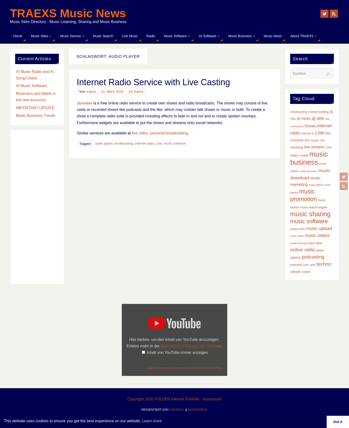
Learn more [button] (152, 421)
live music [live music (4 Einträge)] (312, 140)
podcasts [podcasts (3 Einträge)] (296, 264)
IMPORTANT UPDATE (35, 108)
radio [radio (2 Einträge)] (313, 264)
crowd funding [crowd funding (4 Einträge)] (318, 112)
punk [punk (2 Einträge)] (306, 264)
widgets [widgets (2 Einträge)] (306, 271)
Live (159, 143)
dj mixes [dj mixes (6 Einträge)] (304, 118)
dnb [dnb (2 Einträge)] (327, 118)
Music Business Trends (35, 116)
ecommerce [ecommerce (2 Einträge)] (297, 126)
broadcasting (124, 143)
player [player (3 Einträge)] (320, 250)
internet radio (144, 143)
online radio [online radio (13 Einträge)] (302, 249)
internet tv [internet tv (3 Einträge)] (307, 133)
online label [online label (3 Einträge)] (314, 243)
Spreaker (84, 103)
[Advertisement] (37, 207)
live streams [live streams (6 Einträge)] (314, 147)
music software (174, 143)
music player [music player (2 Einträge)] (316, 184)
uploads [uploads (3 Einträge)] (295, 271)
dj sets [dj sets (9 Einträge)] (318, 118)
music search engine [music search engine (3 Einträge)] (313, 207)
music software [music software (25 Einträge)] (309, 221)
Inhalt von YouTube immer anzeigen (177, 352)
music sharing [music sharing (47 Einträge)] (310, 214)
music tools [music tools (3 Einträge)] (297, 229)
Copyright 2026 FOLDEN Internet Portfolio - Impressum (174, 399)
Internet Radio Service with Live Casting (153, 82)
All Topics (136, 91)
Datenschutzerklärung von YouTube (191, 346)
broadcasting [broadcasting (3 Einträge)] (298, 112)
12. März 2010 (112, 91)
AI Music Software (31, 86)
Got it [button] (338, 422)
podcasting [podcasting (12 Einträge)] (313, 256)
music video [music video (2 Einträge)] (297, 236)
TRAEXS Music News (68, 13)
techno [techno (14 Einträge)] (324, 264)
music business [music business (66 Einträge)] (309, 158)
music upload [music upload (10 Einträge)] (319, 228)
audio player (104, 143)
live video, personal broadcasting (160, 133)
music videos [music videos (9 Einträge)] (317, 235)
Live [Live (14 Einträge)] (319, 132)
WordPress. (198, 409)
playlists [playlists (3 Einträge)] (295, 257)
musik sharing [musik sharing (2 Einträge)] (298, 243)
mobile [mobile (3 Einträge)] (304, 155)
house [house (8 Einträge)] (310, 125)
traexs (91, 91)
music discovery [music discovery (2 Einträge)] (308, 171)
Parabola (176, 409)
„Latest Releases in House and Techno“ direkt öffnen (184, 368)
